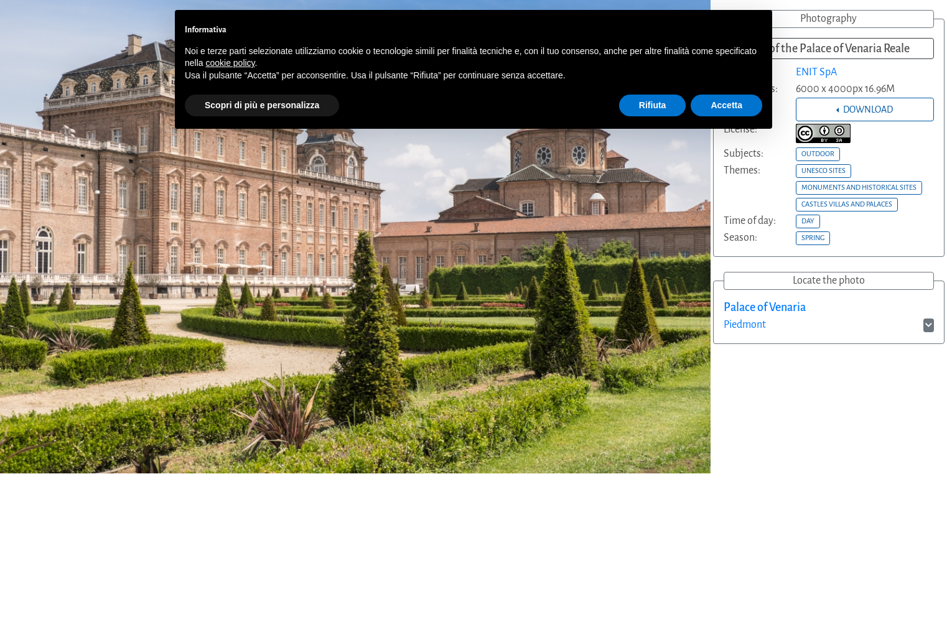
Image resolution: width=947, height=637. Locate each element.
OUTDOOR (817, 153)
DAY (807, 221)
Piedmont (745, 324)
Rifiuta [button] (652, 105)
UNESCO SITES (823, 170)
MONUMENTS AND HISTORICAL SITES (859, 187)
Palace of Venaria (765, 307)
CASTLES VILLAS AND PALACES (846, 204)
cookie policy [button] (229, 63)
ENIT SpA (816, 72)
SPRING (812, 237)
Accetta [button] (726, 105)
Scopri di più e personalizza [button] (262, 105)
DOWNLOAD (867, 109)
